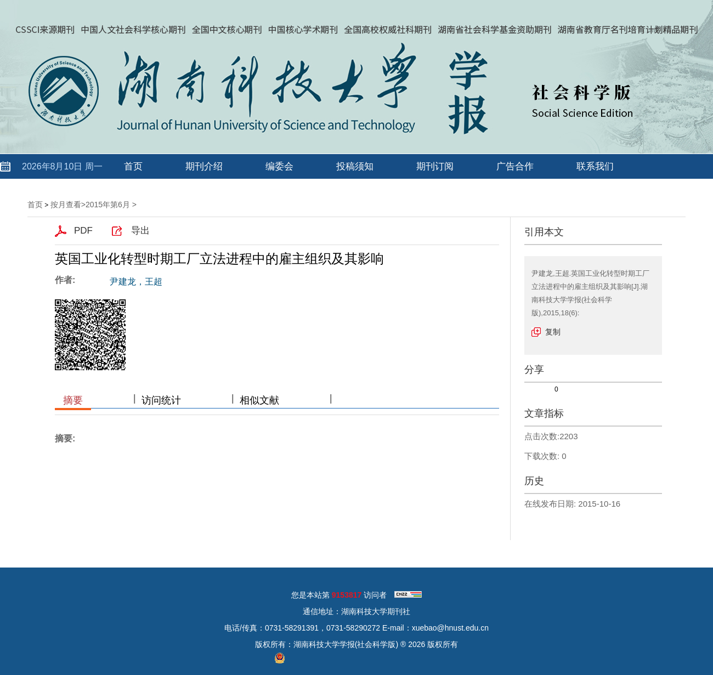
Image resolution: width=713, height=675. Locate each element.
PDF (83, 230)
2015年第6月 (108, 204)
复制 (553, 331)
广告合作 (515, 166)
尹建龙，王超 (136, 281)
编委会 (279, 166)
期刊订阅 (435, 166)
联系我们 (595, 166)
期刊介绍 (204, 166)
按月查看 (65, 204)
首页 (133, 166)
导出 (140, 230)
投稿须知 (355, 166)
